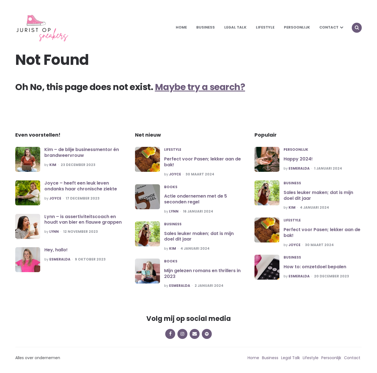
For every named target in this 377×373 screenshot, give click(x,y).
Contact (328, 27)
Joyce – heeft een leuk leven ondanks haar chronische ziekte (80, 186)
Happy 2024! (298, 159)
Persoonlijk (297, 27)
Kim (52, 165)
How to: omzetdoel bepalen (315, 267)
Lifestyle (265, 27)
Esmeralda (59, 259)
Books (170, 187)
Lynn (54, 231)
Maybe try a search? (200, 87)
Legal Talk (235, 27)
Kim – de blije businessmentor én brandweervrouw (81, 152)
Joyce (55, 198)
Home (181, 27)
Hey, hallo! (56, 250)
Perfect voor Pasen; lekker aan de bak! (202, 162)
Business (205, 27)
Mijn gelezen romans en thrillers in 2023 (202, 273)
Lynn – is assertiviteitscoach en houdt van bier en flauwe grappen (83, 219)
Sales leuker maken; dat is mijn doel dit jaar (199, 236)
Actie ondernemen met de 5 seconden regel (195, 199)
